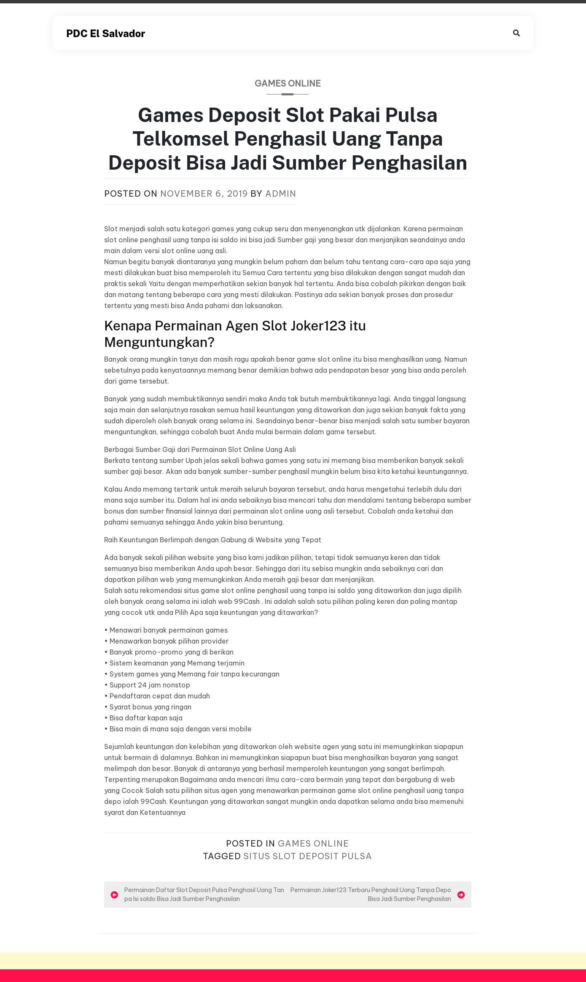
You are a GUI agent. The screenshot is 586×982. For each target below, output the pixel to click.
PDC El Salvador (105, 33)
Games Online (288, 83)
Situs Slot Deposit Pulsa (308, 856)
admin (280, 193)
